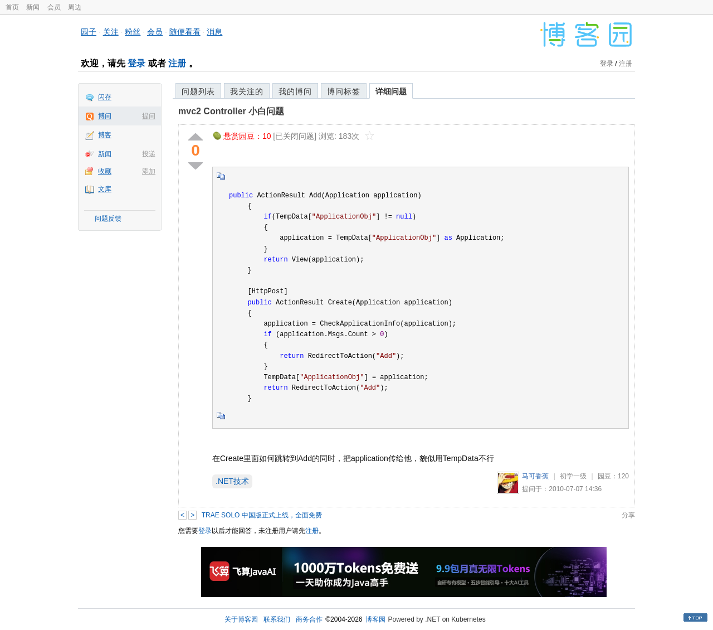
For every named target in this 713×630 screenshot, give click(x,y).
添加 (148, 171)
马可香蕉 (535, 476)
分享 (628, 515)
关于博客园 (241, 619)
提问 (148, 116)
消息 (214, 31)
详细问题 (391, 91)
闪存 (104, 97)
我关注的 (246, 91)
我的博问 (295, 91)
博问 (104, 116)
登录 (136, 63)
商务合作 (309, 619)
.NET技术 (232, 481)
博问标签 (343, 91)
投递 (148, 154)
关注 (111, 31)
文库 (104, 189)
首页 (12, 7)
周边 (74, 7)
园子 (88, 31)
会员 (54, 7)
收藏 (104, 171)
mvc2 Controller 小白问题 (231, 111)
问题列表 (198, 91)
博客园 (375, 619)
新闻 (33, 7)
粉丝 (132, 31)
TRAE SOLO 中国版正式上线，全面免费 (262, 515)
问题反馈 (108, 218)
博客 (104, 135)
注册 (177, 63)
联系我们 (276, 619)
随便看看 (185, 31)
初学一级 (573, 476)
